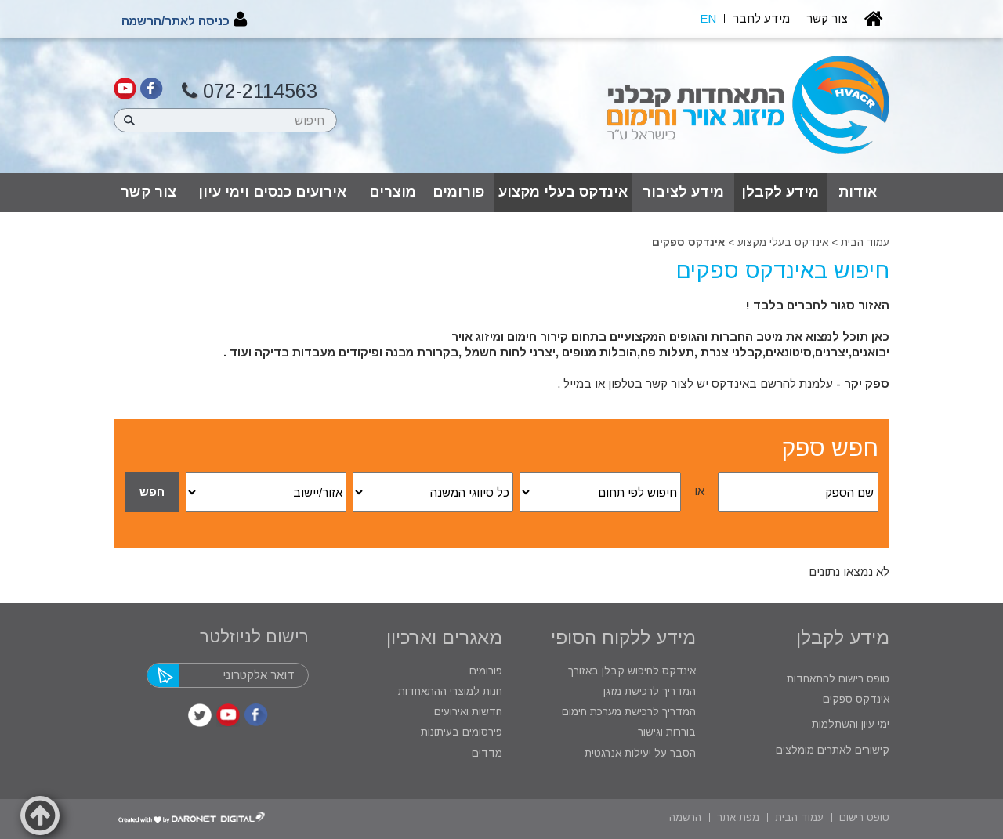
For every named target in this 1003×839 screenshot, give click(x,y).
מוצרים (392, 192)
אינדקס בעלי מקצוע (563, 192)
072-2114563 (249, 91)
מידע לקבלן (780, 192)
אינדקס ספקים (854, 699)
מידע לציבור (683, 192)
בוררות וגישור (665, 732)
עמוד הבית (865, 242)
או (699, 490)
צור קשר (148, 192)
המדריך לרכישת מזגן (649, 691)
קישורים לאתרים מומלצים (831, 750)
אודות (857, 192)
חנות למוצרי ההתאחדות (448, 691)
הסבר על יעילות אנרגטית (640, 753)
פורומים (458, 192)
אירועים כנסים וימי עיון (272, 192)
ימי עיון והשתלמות (849, 724)
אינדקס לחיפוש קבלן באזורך (632, 671)
